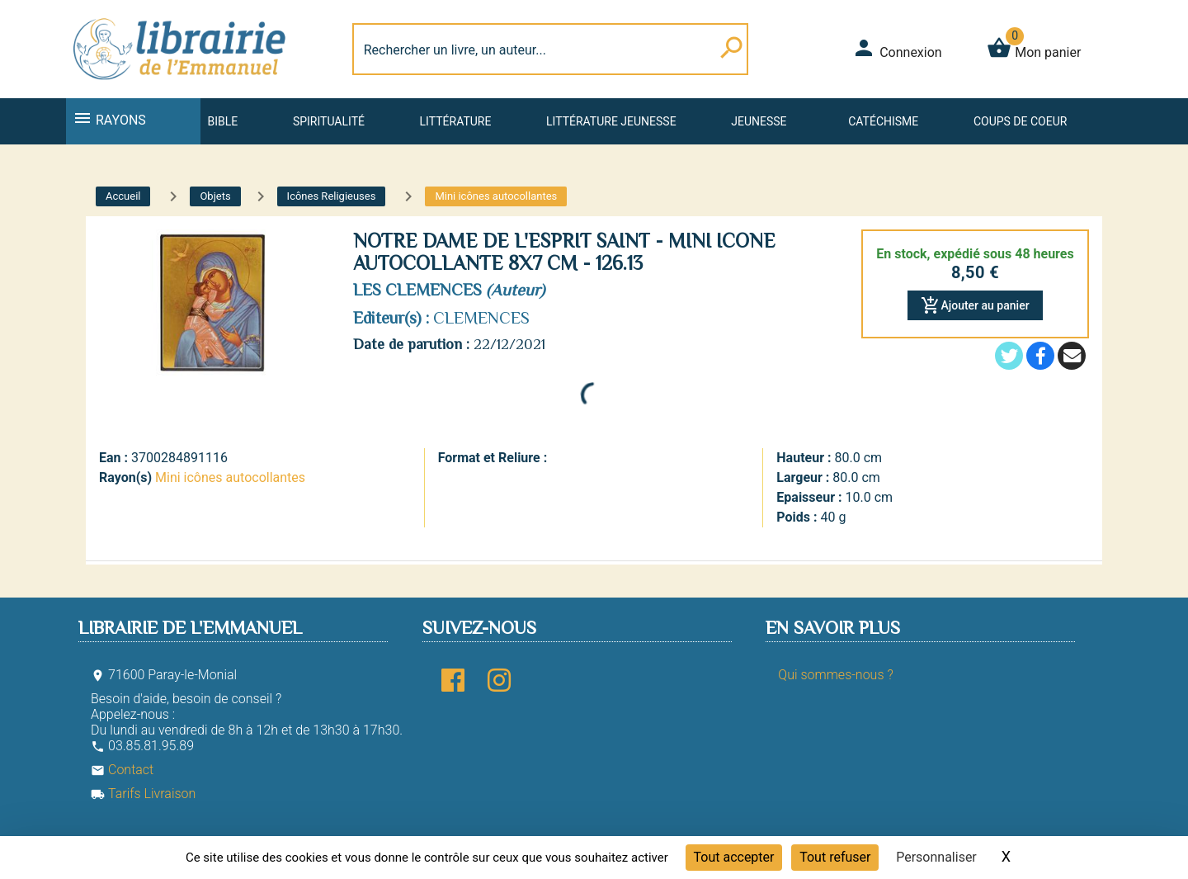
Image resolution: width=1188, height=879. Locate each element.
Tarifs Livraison (143, 793)
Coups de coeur (1020, 121)
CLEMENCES (481, 318)
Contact (122, 769)
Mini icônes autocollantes (230, 477)
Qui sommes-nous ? (835, 675)
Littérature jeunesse (611, 121)
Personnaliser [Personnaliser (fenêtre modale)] (936, 857)
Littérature (456, 121)
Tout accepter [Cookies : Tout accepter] (734, 857)
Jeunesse (758, 121)
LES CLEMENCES (417, 290)
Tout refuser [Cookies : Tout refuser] (834, 857)
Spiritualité (329, 121)
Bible (222, 121)
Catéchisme (883, 121)
